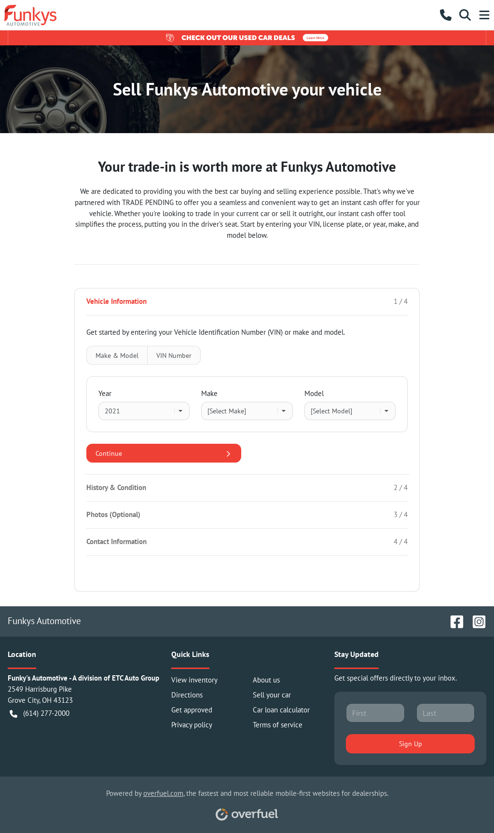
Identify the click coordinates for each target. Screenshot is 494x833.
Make (209, 393)
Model (314, 393)
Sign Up (410, 743)
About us (266, 679)
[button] (445, 15)
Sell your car (272, 694)
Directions (187, 694)
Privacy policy (191, 724)
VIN (174, 355)
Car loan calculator (281, 709)
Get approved (191, 709)
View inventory (194, 679)
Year (104, 393)
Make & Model (117, 355)
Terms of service (277, 724)
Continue (164, 453)
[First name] (375, 713)
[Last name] (445, 713)
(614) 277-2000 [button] (39, 713)
